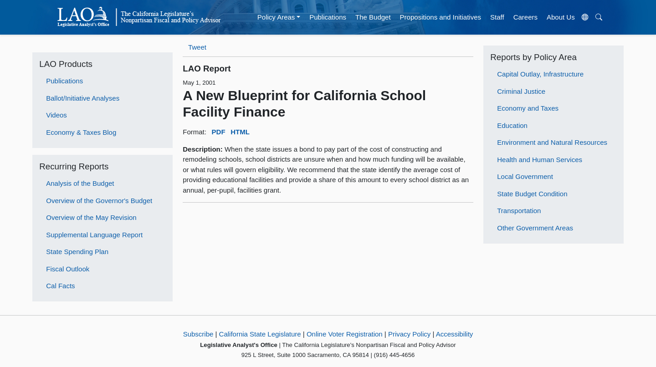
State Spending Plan (77, 251)
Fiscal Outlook (67, 269)
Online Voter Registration (345, 334)
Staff (497, 17)
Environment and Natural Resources (552, 142)
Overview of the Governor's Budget (99, 200)
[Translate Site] (585, 17)
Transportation (519, 210)
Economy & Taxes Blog (81, 132)
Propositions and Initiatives (440, 17)
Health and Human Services (539, 159)
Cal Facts (60, 286)
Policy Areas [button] (276, 17)
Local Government (525, 176)
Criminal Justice (521, 91)
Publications (327, 17)
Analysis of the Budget (80, 183)
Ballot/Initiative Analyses (82, 98)
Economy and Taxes (528, 108)
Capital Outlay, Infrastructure (540, 74)
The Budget (373, 17)
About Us (561, 17)
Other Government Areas (535, 228)
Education (512, 125)
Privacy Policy (409, 334)
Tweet (197, 47)
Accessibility (454, 334)
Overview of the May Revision (91, 217)
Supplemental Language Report (94, 235)
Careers (525, 17)
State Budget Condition (532, 194)
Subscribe (198, 334)
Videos (56, 115)
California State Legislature (260, 334)
